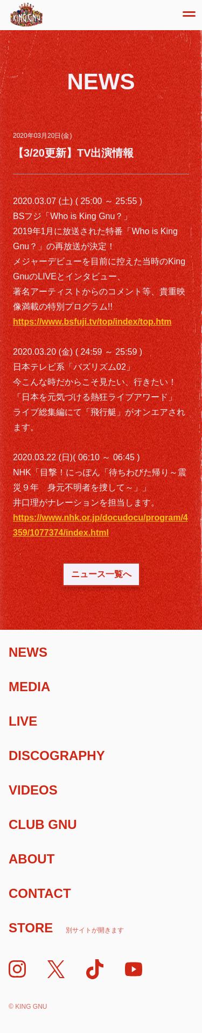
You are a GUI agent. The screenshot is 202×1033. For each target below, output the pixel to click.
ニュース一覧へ (101, 574)
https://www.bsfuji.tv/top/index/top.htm (92, 321)
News (28, 652)
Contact (40, 893)
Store (66, 927)
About (31, 859)
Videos (33, 790)
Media (29, 686)
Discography (57, 755)
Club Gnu (43, 824)
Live (23, 721)
